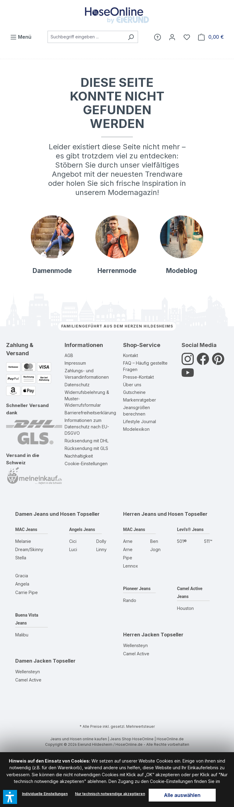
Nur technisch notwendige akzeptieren (110, 793)
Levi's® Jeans (190, 529)
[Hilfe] (157, 37)
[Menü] (20, 37)
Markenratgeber (139, 399)
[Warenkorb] (211, 37)
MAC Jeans (26, 529)
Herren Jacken (141, 635)
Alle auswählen (182, 795)
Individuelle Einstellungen (45, 793)
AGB (69, 355)
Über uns (132, 384)
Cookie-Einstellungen (86, 463)
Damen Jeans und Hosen (45, 514)
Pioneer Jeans (137, 588)
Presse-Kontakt (138, 377)
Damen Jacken (33, 661)
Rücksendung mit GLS (86, 448)
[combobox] (86, 37)
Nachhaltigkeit (79, 455)
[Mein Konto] (172, 37)
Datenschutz (77, 384)
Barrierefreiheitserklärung (90, 412)
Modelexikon (136, 429)
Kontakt (130, 355)
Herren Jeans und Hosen (153, 514)
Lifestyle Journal (139, 421)
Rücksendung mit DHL (86, 440)
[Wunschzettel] (186, 37)
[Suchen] (131, 37)
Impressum (75, 363)
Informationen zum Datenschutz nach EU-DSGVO (87, 427)
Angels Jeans (82, 529)
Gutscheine (134, 392)
